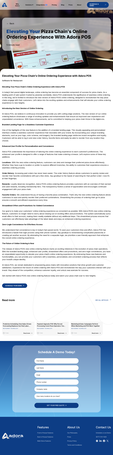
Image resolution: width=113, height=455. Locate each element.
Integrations (40, 5)
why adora (17, 5)
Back (12, 23)
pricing (54, 5)
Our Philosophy (72, 433)
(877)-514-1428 (101, 437)
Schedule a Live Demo (103, 433)
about (79, 5)
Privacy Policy (72, 441)
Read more (26, 333)
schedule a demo (98, 5)
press (71, 5)
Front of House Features (45, 433)
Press (69, 437)
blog (62, 5)
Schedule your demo (13, 286)
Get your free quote (55, 405)
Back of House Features (45, 437)
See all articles (101, 300)
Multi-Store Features (44, 441)
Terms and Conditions (74, 445)
